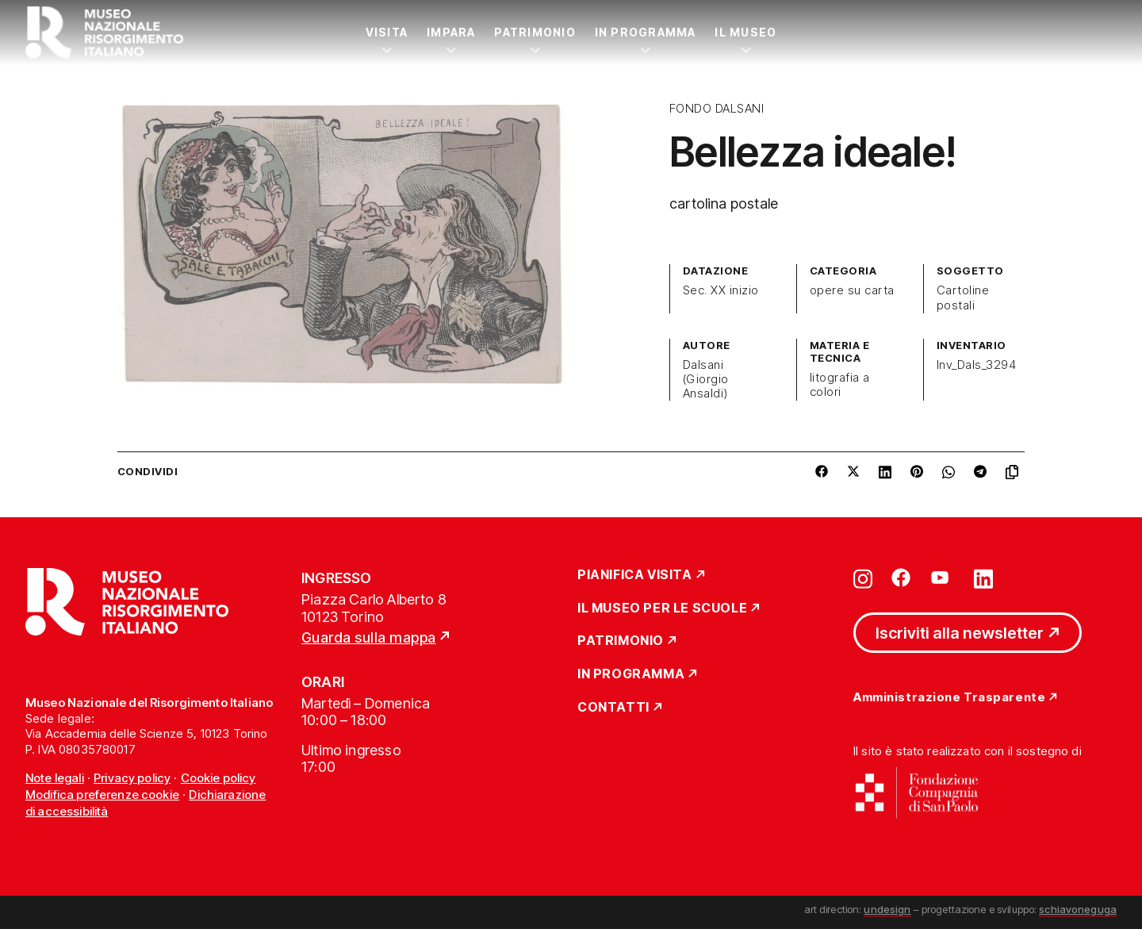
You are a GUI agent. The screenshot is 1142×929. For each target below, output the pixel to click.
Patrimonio (534, 32)
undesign (887, 909)
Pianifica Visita (634, 575)
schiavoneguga (1078, 909)
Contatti (613, 708)
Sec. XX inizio (721, 290)
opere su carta (852, 290)
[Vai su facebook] (900, 577)
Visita (387, 32)
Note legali (54, 777)
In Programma (645, 32)
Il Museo (745, 32)
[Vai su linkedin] (983, 577)
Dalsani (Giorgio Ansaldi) (706, 379)
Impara (451, 32)
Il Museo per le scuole (662, 608)
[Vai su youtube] (942, 577)
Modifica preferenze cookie (102, 794)
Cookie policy (218, 777)
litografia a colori (840, 384)
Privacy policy (132, 777)
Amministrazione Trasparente (949, 697)
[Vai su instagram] (862, 577)
